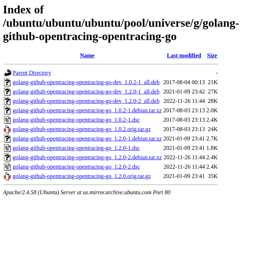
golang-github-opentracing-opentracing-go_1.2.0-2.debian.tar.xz (87, 157)
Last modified (184, 55)
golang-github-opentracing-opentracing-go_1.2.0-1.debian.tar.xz (87, 138)
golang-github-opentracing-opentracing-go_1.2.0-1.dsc (76, 148)
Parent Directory (32, 73)
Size (212, 55)
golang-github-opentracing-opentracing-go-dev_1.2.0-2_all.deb (86, 101)
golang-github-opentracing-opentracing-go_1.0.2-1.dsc (76, 120)
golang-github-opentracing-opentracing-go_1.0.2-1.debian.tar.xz (87, 110)
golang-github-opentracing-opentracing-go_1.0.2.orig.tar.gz (82, 129)
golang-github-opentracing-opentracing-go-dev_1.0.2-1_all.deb (86, 82)
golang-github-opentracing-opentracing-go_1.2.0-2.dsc (76, 167)
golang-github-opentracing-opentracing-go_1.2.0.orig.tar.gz (82, 176)
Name (87, 55)
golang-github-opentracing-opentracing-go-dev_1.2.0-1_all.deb (86, 91)
